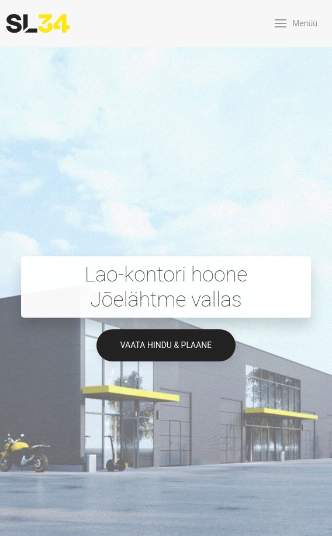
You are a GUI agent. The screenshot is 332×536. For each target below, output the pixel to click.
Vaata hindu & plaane (166, 345)
